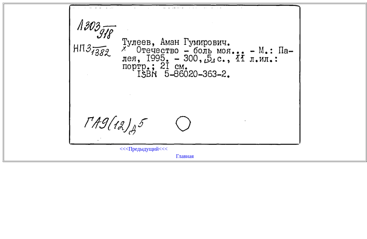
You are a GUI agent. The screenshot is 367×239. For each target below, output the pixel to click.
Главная (185, 156)
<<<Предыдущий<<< (144, 149)
